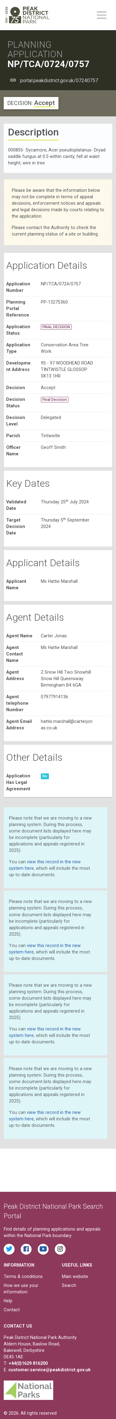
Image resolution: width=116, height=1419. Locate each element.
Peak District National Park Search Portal (53, 1211)
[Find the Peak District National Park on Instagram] (60, 1249)
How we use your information (21, 1288)
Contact (12, 1309)
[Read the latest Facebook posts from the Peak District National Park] (26, 1249)
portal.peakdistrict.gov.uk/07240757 (59, 80)
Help (8, 1300)
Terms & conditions (23, 1276)
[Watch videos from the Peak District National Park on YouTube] (43, 1249)
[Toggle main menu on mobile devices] (101, 15)
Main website (75, 1276)
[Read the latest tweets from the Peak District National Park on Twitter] (9, 1249)
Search (69, 1285)
